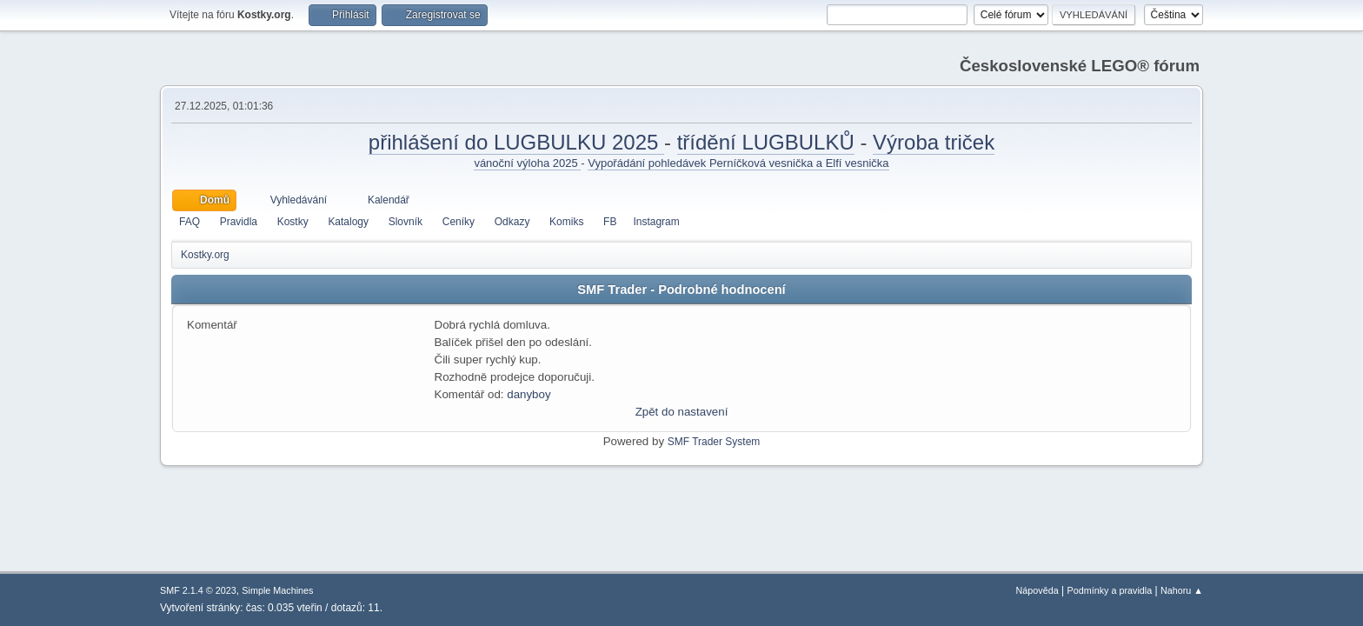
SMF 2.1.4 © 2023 (198, 590)
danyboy (528, 394)
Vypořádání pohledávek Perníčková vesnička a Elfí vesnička (738, 163)
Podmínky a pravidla (1110, 590)
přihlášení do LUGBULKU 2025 (516, 142)
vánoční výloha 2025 (527, 163)
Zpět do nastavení (681, 411)
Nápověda (1037, 590)
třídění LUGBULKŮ (765, 142)
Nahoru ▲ (1181, 590)
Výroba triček (933, 142)
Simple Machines (277, 590)
